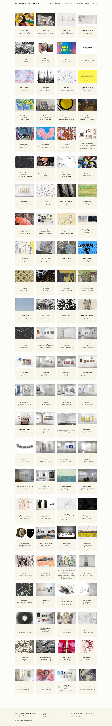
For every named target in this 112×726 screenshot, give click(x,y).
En (93, 3)
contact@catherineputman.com (79, 718)
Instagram (45, 716)
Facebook (45, 715)
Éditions (58, 3)
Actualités (79, 3)
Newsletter (46, 713)
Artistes (50, 3)
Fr (96, 3)
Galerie (87, 3)
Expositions (68, 3)
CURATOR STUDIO (26, 720)
